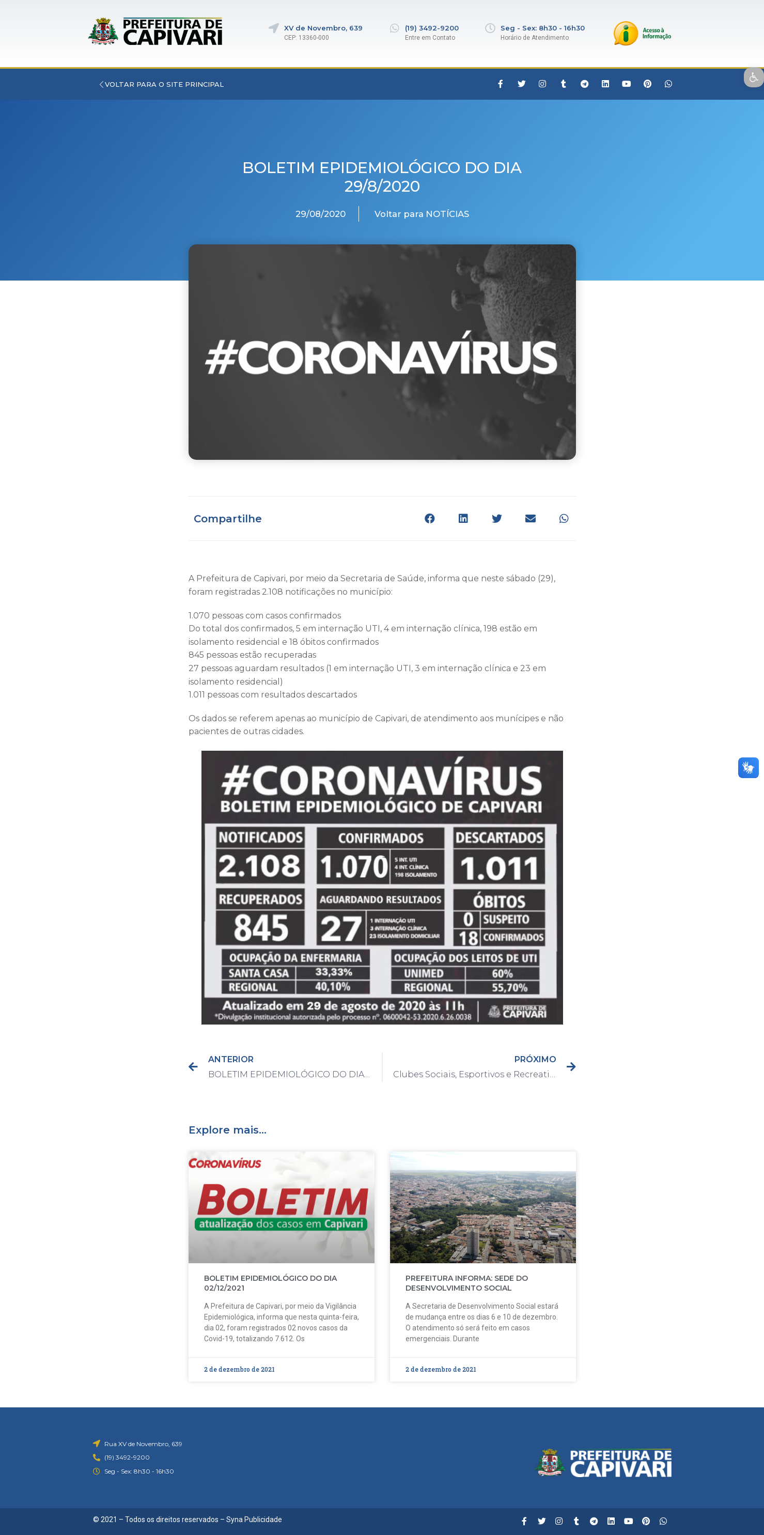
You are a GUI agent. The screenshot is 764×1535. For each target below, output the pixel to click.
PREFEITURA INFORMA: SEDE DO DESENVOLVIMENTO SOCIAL (467, 1283)
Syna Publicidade (254, 1519)
